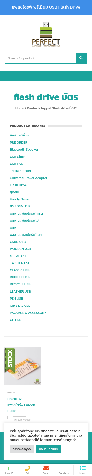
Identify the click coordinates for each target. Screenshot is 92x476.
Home (19, 108)
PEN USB (16, 298)
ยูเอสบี (14, 192)
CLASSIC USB (20, 270)
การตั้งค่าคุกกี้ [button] (22, 449)
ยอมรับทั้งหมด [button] (48, 449)
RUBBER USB (20, 277)
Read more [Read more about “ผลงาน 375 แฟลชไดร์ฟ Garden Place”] (22, 420)
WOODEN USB (20, 248)
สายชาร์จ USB (20, 206)
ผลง (13, 227)
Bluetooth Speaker (24, 149)
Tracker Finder (20, 170)
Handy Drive (19, 199)
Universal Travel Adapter (28, 178)
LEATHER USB (20, 291)
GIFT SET (16, 319)
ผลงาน (11, 392)
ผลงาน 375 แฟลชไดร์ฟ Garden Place (21, 405)
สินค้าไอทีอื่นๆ (19, 135)
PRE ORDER (18, 142)
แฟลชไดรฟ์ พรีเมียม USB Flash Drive (46, 7)
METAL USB (18, 256)
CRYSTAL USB (20, 305)
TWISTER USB (20, 263)
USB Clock (18, 156)
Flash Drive (18, 185)
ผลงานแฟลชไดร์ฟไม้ (24, 220)
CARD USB (18, 241)
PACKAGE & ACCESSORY (28, 312)
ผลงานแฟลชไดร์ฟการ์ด (26, 213)
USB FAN (16, 163)
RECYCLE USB (20, 284)
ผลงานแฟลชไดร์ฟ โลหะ (26, 234)
